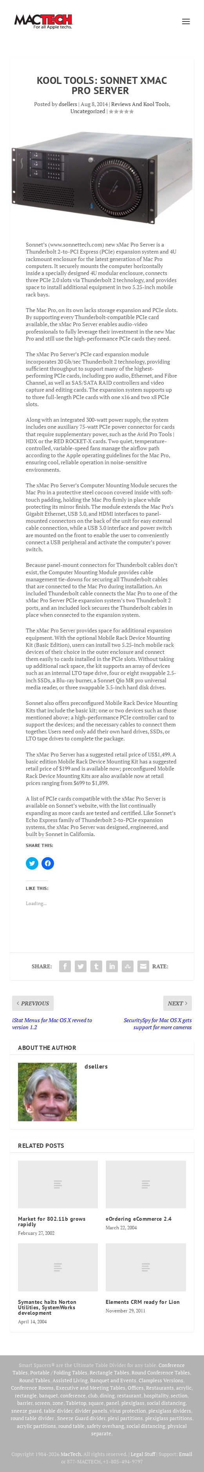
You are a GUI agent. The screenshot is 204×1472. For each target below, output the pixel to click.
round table (71, 1425)
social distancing (166, 1402)
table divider (58, 1410)
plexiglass (132, 1402)
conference (73, 1395)
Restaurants (160, 1387)
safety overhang (105, 1425)
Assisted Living (70, 1380)
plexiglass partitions (168, 1418)
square (96, 1402)
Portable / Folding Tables (58, 1372)
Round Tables (34, 1380)
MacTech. (71, 1454)
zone (57, 1402)
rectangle (26, 1395)
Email (185, 1454)
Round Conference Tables (161, 1372)
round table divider (33, 1418)
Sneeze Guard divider (81, 1418)
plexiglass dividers (169, 1410)
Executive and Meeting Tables (90, 1387)
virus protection (128, 1410)
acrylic (183, 1387)
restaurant (129, 1395)
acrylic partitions (36, 1425)
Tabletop (76, 1402)
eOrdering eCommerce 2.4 (139, 1218)
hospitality (156, 1395)
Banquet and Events (113, 1380)
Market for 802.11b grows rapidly (51, 1221)
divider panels (91, 1410)
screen (42, 1402)
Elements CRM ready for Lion (143, 1301)
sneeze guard (26, 1410)
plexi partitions (125, 1418)
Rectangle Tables (109, 1372)
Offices (136, 1387)
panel (112, 1402)
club (92, 1395)
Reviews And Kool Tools (140, 104)
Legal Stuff (143, 1454)
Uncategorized (87, 111)
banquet (48, 1395)
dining (107, 1395)
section (179, 1395)
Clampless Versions (161, 1380)
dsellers (68, 104)
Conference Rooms (32, 1387)
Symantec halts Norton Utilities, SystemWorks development (47, 1307)
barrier (24, 1402)
